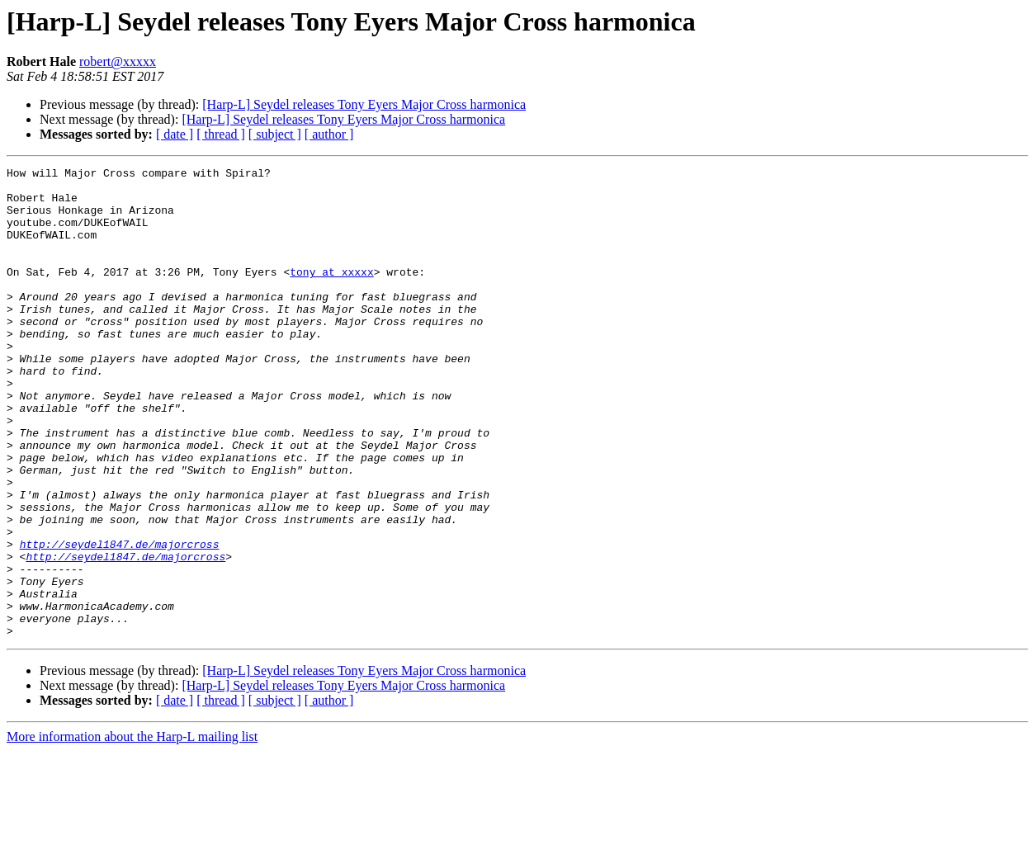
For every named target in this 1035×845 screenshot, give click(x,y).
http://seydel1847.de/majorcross (120, 620)
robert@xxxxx (117, 61)
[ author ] (329, 134)
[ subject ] (274, 134)
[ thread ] (220, 134)
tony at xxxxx (331, 293)
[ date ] (174, 134)
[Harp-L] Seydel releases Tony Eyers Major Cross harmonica (364, 104)
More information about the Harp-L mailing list (132, 831)
